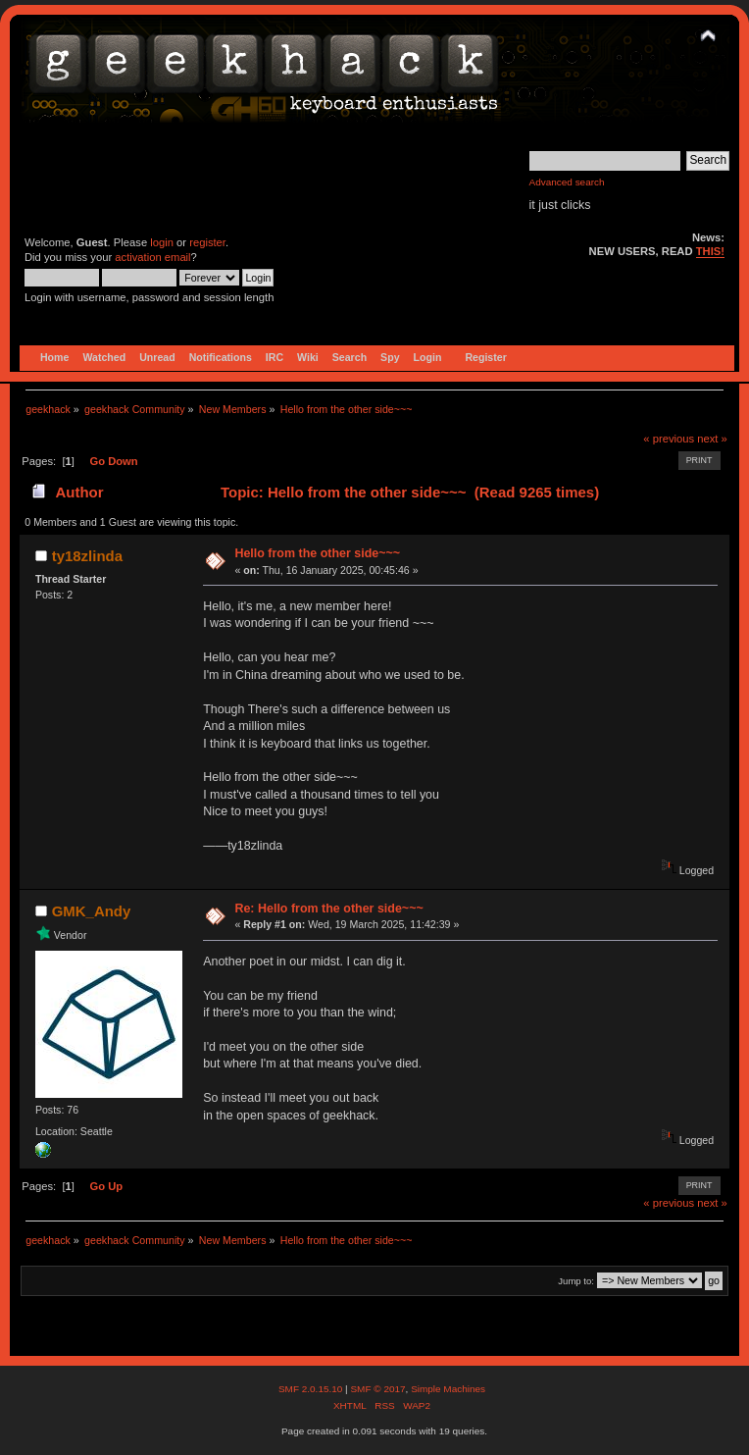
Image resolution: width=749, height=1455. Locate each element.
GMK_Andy (91, 911)
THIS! (710, 251)
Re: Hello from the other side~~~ (328, 908)
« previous (668, 438)
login (162, 242)
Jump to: (576, 1280)
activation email (152, 257)
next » (712, 438)
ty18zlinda (87, 555)
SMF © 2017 (377, 1388)
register (207, 242)
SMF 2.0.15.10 (311, 1388)
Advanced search (567, 182)
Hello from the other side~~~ (317, 553)
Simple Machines (448, 1388)
